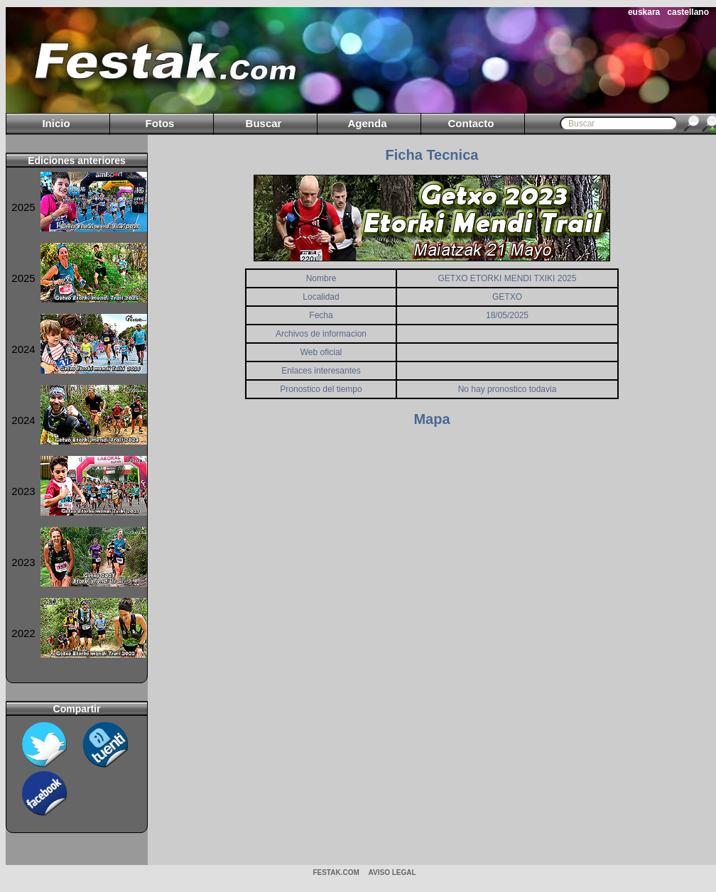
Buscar (264, 123)
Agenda (366, 123)
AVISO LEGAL (392, 872)
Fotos (160, 123)
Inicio (56, 123)
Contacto (471, 123)
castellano (688, 12)
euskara (644, 12)
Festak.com (336, 872)
